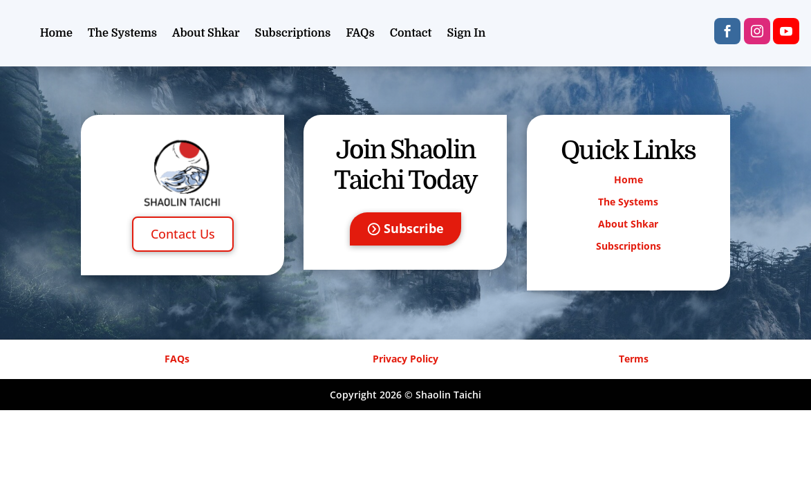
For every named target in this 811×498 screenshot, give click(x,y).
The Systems (122, 33)
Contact (411, 33)
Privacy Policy (405, 358)
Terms (634, 358)
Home (56, 33)
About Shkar (206, 33)
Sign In (466, 33)
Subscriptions (293, 33)
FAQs (360, 33)
